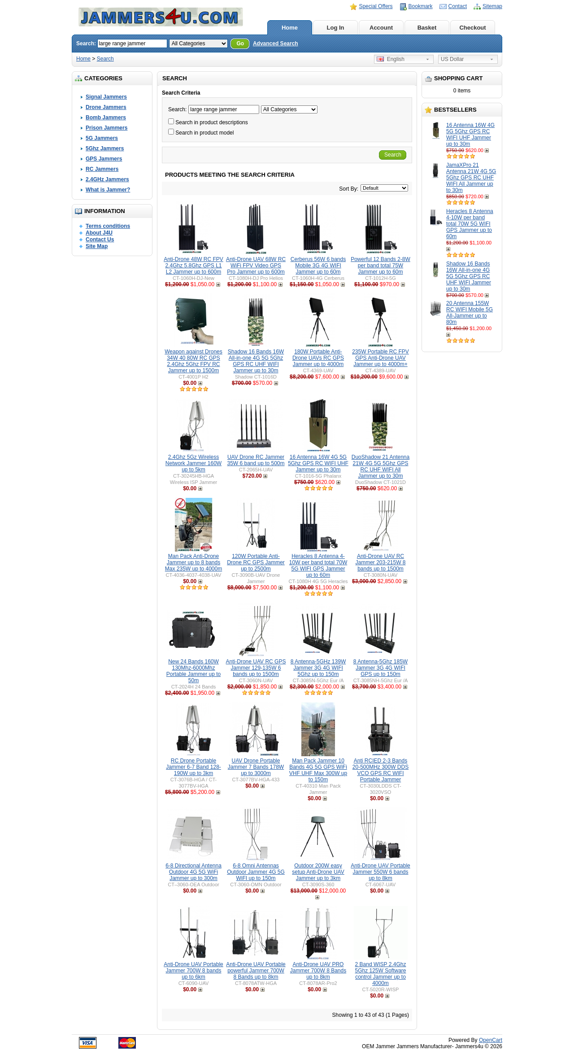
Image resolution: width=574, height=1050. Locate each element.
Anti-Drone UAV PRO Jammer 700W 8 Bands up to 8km (318, 970)
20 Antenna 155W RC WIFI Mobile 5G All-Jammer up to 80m (469, 312)
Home (290, 27)
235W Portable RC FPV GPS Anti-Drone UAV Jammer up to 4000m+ (380, 358)
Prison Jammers (106, 128)
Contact (457, 6)
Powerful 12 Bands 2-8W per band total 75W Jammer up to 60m (380, 265)
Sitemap (492, 6)
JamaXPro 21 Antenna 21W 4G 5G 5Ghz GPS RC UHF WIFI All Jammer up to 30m (471, 177)
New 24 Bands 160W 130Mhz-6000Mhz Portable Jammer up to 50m (193, 671)
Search (105, 59)
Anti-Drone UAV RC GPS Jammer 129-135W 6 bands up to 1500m (256, 667)
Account (381, 27)
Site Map (97, 246)
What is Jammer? (108, 190)
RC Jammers (102, 169)
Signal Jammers (106, 97)
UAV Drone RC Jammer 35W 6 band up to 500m (255, 460)
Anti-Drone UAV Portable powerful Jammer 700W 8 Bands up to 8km (256, 970)
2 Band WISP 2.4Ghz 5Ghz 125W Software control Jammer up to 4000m (380, 973)
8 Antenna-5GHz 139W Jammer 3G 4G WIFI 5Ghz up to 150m (318, 667)
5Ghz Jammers (105, 148)
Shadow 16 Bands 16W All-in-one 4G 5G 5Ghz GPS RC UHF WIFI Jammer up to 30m (468, 276)
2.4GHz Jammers (107, 179)
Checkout (472, 27)
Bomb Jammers (106, 117)
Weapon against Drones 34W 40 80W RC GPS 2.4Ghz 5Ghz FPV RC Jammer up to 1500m (193, 361)
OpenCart (490, 1040)
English (390, 59)
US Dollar (452, 59)
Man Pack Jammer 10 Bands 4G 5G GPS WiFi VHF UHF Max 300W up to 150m (318, 770)
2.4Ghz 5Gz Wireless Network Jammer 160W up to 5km (193, 463)
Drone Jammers (106, 107)
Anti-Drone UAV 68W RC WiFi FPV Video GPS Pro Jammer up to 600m (256, 265)
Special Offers (375, 6)
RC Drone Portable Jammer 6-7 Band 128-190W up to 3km (193, 767)
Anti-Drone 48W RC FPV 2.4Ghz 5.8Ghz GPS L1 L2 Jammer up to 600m (193, 265)
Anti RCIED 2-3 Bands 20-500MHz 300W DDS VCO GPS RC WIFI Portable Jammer (380, 770)
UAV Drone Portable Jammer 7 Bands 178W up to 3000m (256, 767)
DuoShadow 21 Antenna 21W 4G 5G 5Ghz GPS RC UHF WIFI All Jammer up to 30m (380, 466)
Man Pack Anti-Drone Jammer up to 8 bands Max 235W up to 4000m (193, 562)
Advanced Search (275, 43)
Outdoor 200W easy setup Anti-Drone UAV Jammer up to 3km (318, 872)
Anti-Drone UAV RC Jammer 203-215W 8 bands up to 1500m (380, 562)
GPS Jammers (104, 159)
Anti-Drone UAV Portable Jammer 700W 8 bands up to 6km (193, 970)
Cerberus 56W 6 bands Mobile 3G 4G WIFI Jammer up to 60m (318, 265)
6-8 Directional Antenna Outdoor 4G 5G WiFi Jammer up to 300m (193, 872)
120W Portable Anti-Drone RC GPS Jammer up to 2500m (256, 562)
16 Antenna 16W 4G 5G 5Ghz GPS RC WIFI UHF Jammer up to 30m (470, 134)
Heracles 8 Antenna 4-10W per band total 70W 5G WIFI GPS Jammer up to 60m (469, 224)
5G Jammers (102, 138)
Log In (335, 27)
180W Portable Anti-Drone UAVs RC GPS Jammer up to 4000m (318, 358)
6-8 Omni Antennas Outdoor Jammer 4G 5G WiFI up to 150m (256, 872)
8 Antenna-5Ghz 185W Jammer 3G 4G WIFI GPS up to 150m (380, 667)
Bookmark (421, 6)
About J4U (99, 233)
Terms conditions (108, 226)
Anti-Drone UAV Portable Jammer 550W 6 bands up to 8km (380, 872)
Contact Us (100, 239)
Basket (427, 27)
